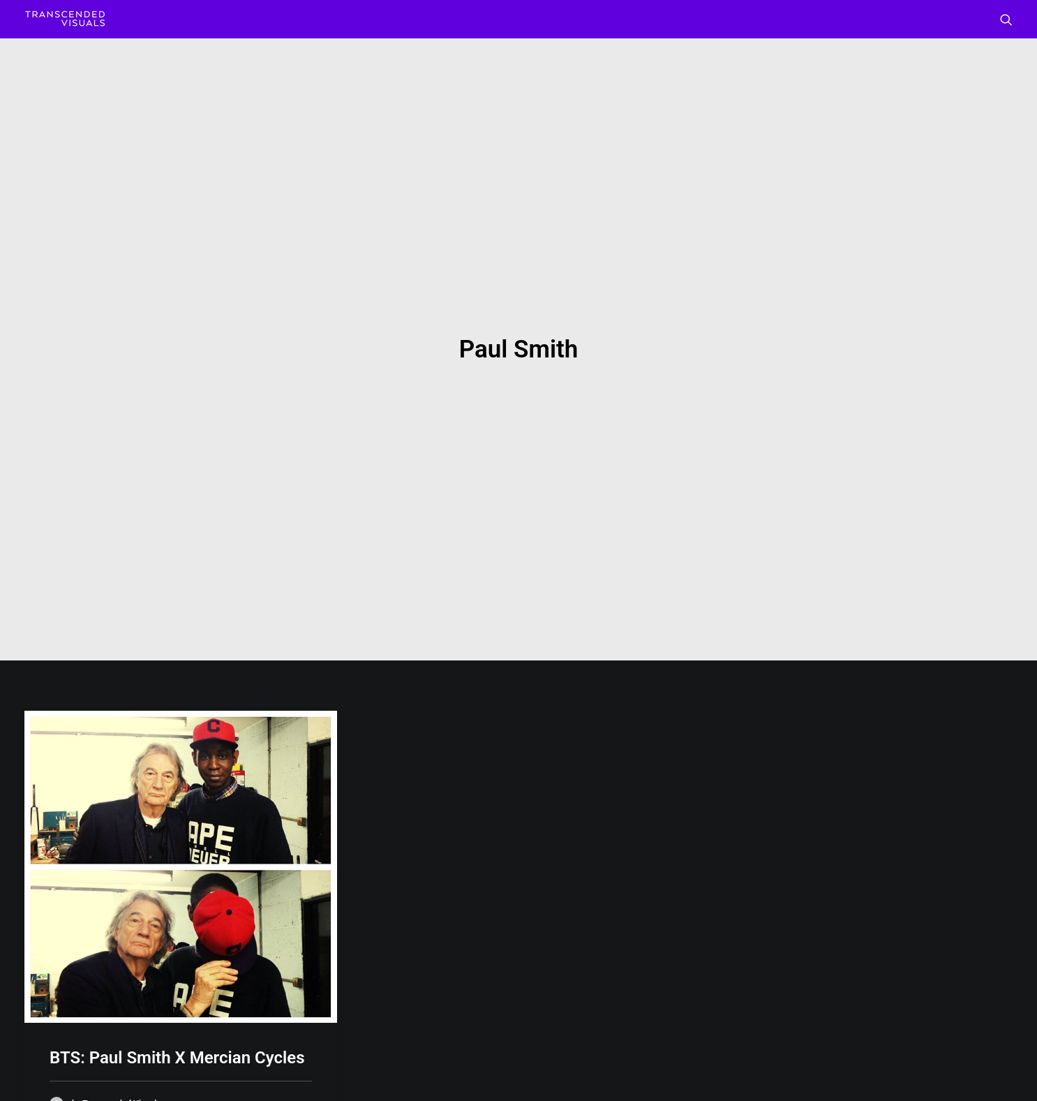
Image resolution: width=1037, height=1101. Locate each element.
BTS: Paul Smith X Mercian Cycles (177, 966)
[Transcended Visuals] (64, 19)
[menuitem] (1006, 19)
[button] (1006, 19)
